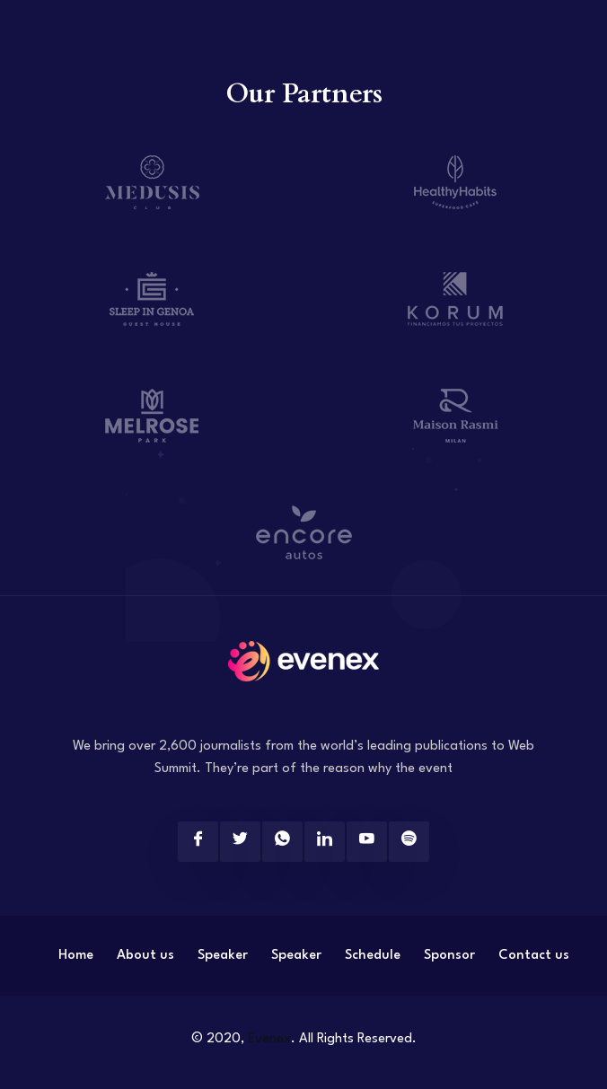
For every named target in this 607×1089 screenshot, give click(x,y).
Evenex (269, 1039)
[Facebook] (198, 841)
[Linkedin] (324, 841)
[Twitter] (240, 841)
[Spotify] (409, 841)
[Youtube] (367, 841)
